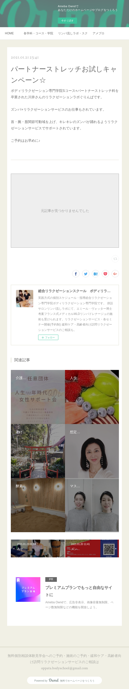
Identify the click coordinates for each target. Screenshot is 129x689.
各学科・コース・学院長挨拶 (38, 33)
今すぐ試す (67, 20)
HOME (9, 33)
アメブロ (98, 33)
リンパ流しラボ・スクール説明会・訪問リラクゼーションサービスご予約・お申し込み (73, 33)
